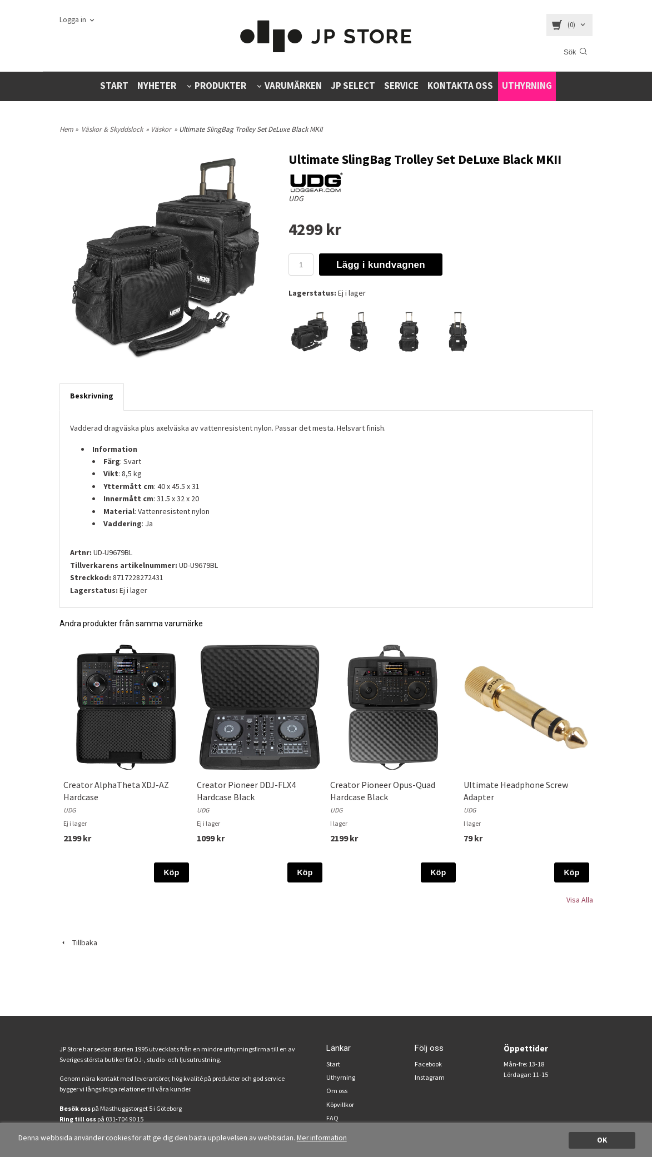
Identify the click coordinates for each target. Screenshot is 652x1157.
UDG (295, 198)
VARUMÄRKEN (293, 85)
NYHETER (156, 85)
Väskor (161, 129)
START (114, 85)
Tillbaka (78, 942)
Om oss (336, 1090)
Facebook (428, 1064)
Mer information (322, 1138)
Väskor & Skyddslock (112, 129)
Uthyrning (340, 1077)
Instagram (430, 1077)
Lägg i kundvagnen (380, 265)
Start (333, 1064)
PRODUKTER (220, 85)
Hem (66, 129)
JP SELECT (353, 85)
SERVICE (401, 85)
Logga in (72, 19)
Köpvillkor (340, 1104)
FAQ (332, 1118)
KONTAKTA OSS (460, 85)
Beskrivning (91, 396)
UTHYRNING (527, 85)
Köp (171, 872)
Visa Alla (579, 900)
